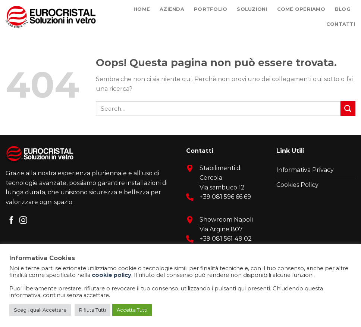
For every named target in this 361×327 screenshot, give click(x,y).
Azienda (172, 9)
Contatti (340, 24)
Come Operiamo (301, 9)
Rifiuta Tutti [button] (92, 310)
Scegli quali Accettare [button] (40, 310)
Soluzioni (252, 9)
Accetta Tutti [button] (132, 310)
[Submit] (347, 108)
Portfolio (210, 9)
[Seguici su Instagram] (23, 220)
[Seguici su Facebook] (11, 220)
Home (142, 9)
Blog (343, 9)
